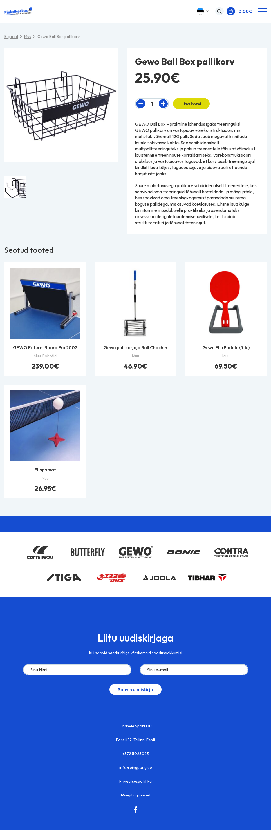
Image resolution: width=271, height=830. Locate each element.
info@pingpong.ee (135, 767)
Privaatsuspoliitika (135, 781)
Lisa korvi (191, 103)
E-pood (11, 36)
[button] (203, 11)
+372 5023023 (135, 753)
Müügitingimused (135, 795)
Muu (27, 36)
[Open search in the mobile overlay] (218, 11)
